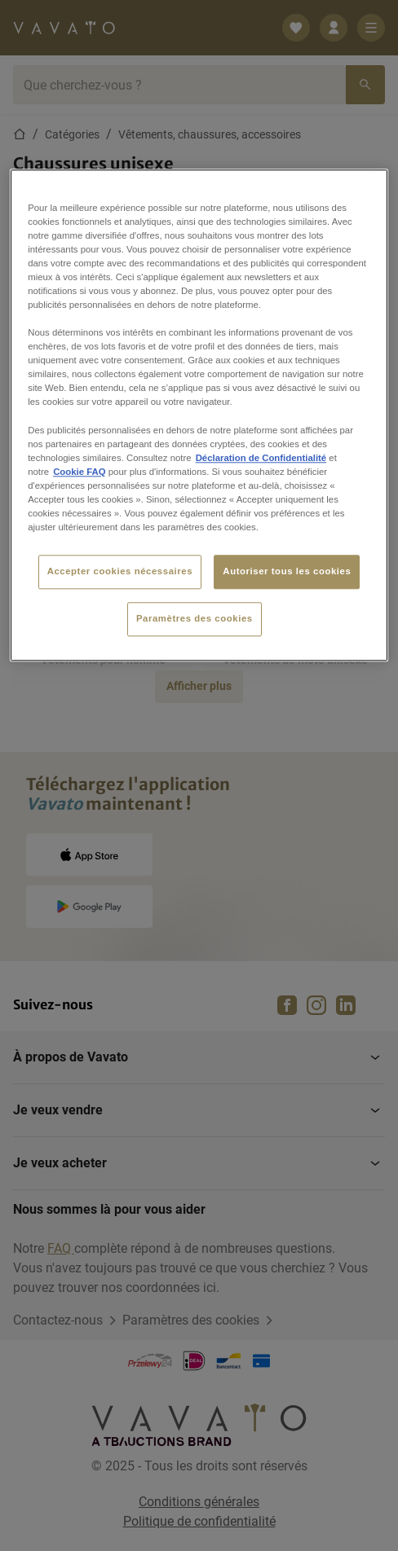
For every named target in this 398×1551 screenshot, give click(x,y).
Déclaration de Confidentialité (261, 458)
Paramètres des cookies (194, 618)
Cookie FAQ (79, 472)
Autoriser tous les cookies (287, 571)
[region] (199, 415)
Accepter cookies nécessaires (119, 571)
